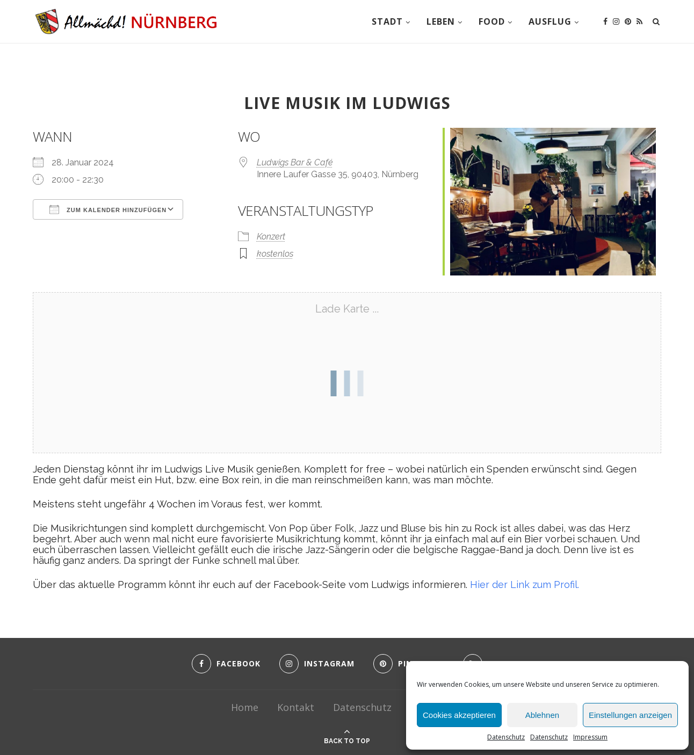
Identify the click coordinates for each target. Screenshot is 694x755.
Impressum (590, 737)
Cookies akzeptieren (459, 715)
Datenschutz (506, 737)
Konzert (271, 236)
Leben (440, 21)
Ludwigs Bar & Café (295, 162)
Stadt (387, 21)
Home (244, 707)
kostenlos (275, 254)
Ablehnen (542, 715)
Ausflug (550, 21)
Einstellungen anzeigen (630, 715)
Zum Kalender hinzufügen (108, 209)
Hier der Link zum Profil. (524, 584)
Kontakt (295, 707)
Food (492, 21)
